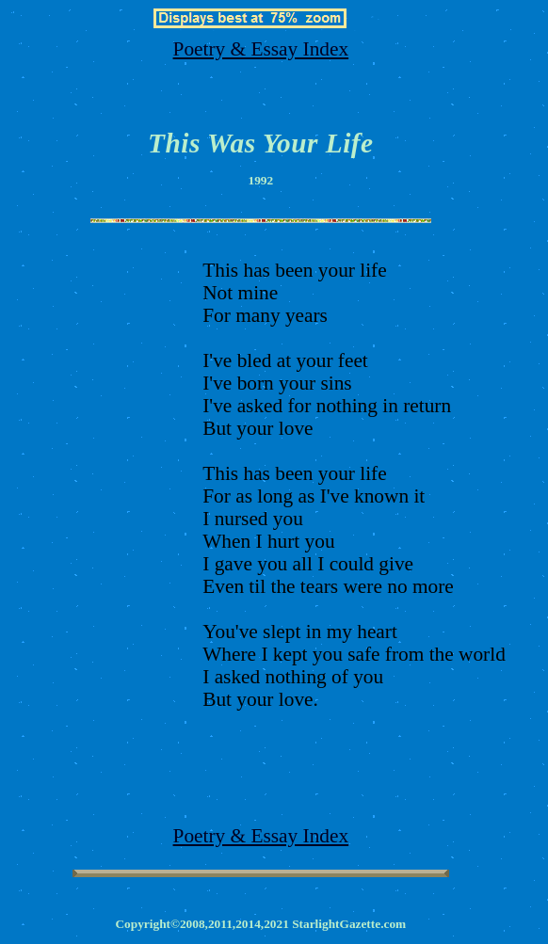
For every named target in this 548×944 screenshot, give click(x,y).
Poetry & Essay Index (261, 49)
